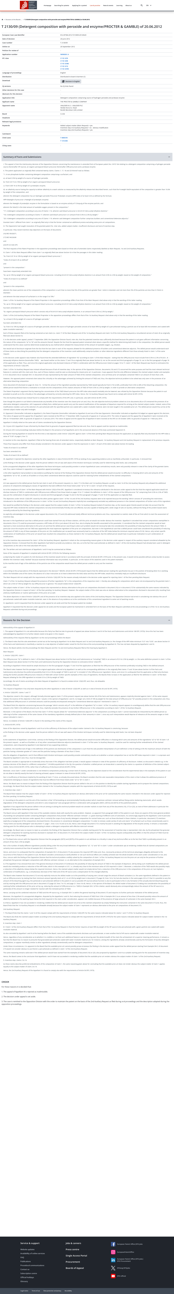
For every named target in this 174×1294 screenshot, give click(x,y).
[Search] (142, 5)
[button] (87, 157)
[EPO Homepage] (28, 5)
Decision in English (71, 81)
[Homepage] (2, 20)
